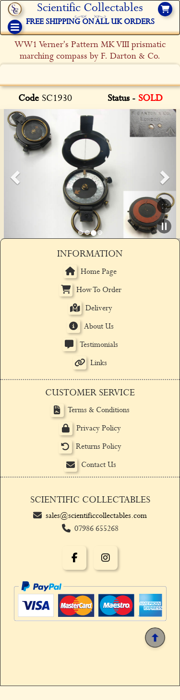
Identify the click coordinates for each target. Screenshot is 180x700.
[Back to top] (155, 637)
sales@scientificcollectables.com (96, 516)
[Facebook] (74, 558)
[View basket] (165, 9)
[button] (13, 174)
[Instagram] (106, 558)
